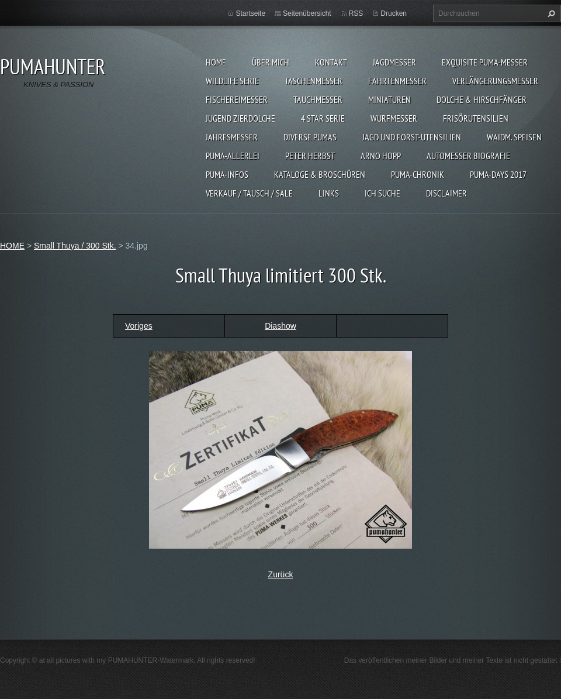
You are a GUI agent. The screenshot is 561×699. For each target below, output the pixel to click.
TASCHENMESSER (313, 81)
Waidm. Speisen (514, 137)
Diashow (280, 325)
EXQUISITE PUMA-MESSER (485, 62)
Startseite (250, 13)
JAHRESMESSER (232, 137)
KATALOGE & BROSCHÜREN (319, 174)
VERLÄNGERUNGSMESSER (495, 81)
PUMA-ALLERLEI (232, 155)
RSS (356, 13)
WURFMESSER (393, 118)
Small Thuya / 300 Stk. (75, 245)
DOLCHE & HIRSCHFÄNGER (482, 99)
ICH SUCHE (382, 193)
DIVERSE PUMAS (310, 137)
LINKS (328, 193)
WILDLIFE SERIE (232, 81)
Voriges (139, 325)
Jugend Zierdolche (240, 118)
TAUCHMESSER (317, 99)
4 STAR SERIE (323, 118)
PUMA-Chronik (417, 174)
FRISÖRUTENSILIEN (475, 118)
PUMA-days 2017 (498, 174)
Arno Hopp (381, 155)
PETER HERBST (310, 155)
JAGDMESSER (394, 62)
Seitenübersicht (307, 13)
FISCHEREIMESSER (237, 99)
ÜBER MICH (270, 62)
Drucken (393, 13)
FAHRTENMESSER (397, 81)
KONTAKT (331, 62)
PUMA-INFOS (227, 174)
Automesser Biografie (468, 155)
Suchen (550, 13)
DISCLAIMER (446, 193)
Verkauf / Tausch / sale (249, 193)
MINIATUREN (389, 99)
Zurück (280, 574)
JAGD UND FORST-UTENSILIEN (411, 137)
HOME (216, 62)
